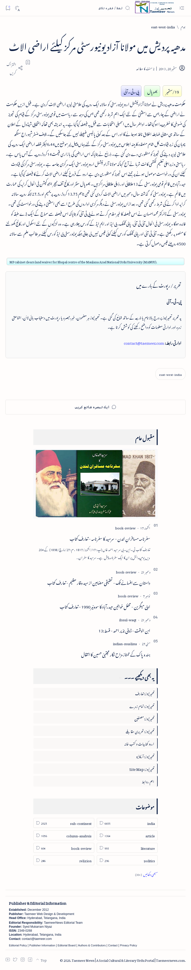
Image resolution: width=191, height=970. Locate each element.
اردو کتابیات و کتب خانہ (139, 743)
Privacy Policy (128, 945)
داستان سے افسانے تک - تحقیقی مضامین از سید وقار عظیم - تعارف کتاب (98, 582)
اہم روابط (148, 781)
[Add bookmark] (27, 62)
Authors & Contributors (92, 945)
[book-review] (125, 527)
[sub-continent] (63, 823)
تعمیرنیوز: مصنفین (144, 718)
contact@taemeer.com (144, 342)
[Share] (14, 68)
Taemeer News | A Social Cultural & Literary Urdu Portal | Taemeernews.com (128, 960)
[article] (127, 835)
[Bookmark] (7, 7)
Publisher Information (42, 945)
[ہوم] (183, 26)
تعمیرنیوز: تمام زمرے (141, 705)
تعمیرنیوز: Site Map (141, 768)
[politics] (127, 860)
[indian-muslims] (125, 643)
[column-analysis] (63, 835)
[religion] (63, 860)
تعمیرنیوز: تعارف (144, 692)
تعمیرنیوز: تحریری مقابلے (140, 730)
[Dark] (17, 8)
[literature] (127, 848)
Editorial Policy (18, 945)
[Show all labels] (146, 874)
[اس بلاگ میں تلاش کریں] (93, 8)
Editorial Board (67, 945)
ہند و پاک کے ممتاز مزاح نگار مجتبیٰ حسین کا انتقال (115, 653)
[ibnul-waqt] (127, 619)
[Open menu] (181, 8)
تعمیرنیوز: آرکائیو (145, 755)
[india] (127, 823)
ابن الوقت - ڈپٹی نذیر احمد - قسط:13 (124, 630)
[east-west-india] (163, 26)
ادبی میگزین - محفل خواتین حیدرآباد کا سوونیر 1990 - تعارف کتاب (105, 606)
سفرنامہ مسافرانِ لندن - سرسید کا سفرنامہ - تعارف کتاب (110, 538)
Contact (113, 945)
